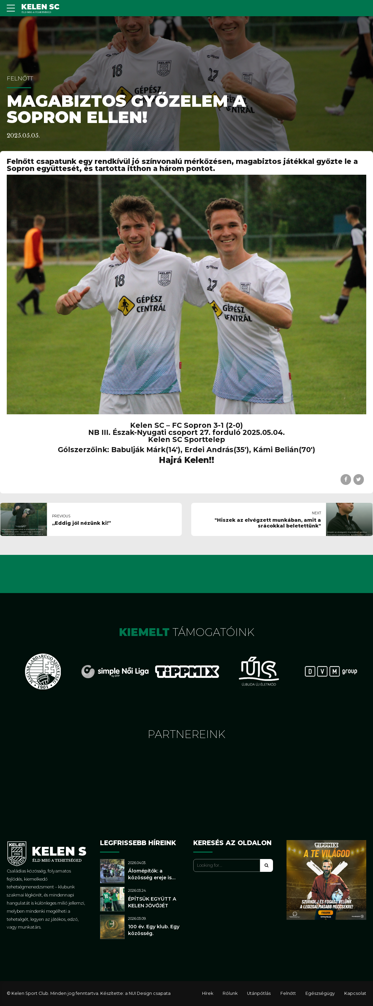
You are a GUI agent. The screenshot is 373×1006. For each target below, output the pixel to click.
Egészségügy (320, 993)
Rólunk (230, 993)
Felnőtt (20, 78)
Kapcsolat (355, 993)
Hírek (207, 993)
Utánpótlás (259, 993)
